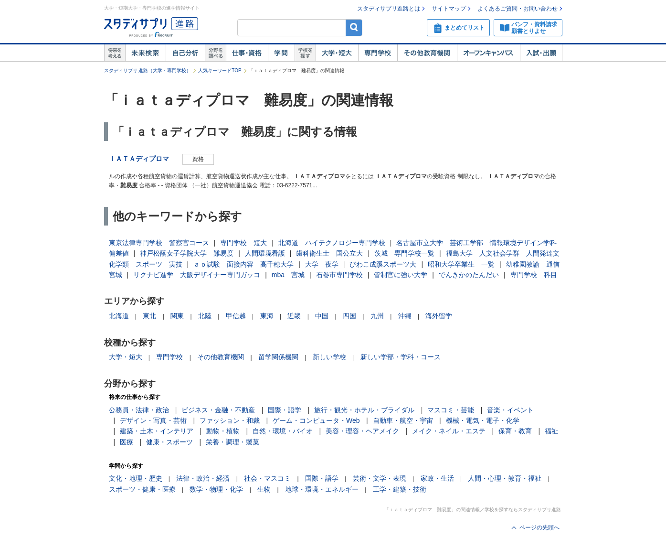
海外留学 (438, 316)
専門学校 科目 (533, 275)
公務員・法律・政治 (139, 410)
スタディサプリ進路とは (388, 8)
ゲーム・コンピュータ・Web (316, 420)
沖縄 (405, 316)
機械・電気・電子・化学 (482, 420)
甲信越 (236, 316)
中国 (321, 316)
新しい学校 (329, 357)
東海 (267, 316)
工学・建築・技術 (399, 489)
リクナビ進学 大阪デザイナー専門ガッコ (196, 275)
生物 (264, 489)
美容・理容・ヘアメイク (362, 431)
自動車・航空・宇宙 (403, 420)
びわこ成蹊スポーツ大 (382, 264)
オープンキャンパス (488, 53)
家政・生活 (437, 478)
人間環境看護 (265, 253)
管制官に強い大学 (400, 275)
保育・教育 (515, 431)
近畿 (294, 316)
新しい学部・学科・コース (400, 357)
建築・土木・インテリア (156, 431)
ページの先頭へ (539, 527)
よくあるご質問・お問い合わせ (517, 8)
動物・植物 (223, 431)
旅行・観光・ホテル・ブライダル (364, 410)
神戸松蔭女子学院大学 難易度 (186, 253)
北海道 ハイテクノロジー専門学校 (331, 243)
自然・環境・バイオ (283, 431)
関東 (177, 316)
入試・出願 (541, 53)
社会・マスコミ (267, 478)
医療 (126, 442)
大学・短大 (337, 53)
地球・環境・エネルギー (322, 489)
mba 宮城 (288, 275)
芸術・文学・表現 (379, 478)
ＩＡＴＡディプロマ (139, 158)
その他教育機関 (427, 53)
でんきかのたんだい (469, 275)
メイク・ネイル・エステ (449, 431)
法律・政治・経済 (203, 478)
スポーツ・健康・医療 (142, 489)
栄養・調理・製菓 (232, 442)
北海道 (119, 316)
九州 (377, 316)
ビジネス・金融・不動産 (218, 410)
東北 (149, 316)
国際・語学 (284, 410)
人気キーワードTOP (219, 70)
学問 (281, 53)
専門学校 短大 (243, 243)
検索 (354, 27)
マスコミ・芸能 (450, 410)
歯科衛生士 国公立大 (329, 253)
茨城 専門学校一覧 (404, 253)
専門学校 (377, 53)
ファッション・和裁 (230, 420)
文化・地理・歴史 (135, 478)
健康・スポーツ (169, 442)
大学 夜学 (321, 264)
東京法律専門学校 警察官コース (159, 243)
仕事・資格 (247, 53)
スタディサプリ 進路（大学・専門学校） (147, 70)
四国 (349, 316)
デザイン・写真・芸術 (153, 420)
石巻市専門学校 (339, 275)
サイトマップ (449, 8)
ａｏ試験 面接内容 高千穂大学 (243, 264)
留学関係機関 (278, 357)
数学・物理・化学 (216, 489)
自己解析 (185, 53)
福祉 (551, 431)
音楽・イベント (510, 410)
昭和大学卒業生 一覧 (461, 264)
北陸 (204, 316)
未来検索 (145, 53)
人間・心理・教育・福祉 (504, 478)
